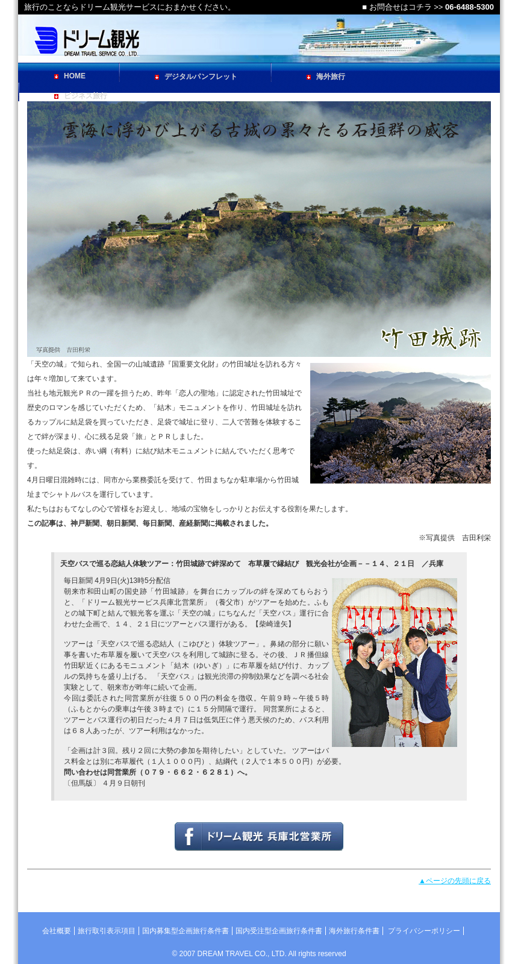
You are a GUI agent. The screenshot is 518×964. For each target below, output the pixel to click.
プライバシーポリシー (424, 931)
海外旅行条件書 (354, 931)
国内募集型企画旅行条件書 (185, 931)
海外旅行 (326, 76)
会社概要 (56, 931)
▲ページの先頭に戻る (455, 881)
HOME (70, 76)
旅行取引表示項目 (107, 931)
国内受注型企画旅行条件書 (279, 931)
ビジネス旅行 (80, 96)
